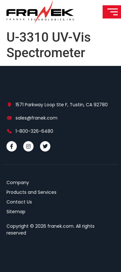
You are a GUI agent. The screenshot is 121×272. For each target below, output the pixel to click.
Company (17, 182)
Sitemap (15, 211)
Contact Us (19, 202)
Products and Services (31, 192)
